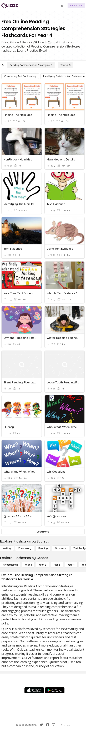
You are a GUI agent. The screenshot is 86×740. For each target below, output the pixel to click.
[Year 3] (56, 564)
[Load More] (43, 531)
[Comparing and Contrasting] (20, 76)
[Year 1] (28, 564)
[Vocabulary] (24, 548)
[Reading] (43, 548)
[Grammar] (60, 548)
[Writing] (7, 548)
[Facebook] (47, 725)
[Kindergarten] (10, 564)
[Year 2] (42, 564)
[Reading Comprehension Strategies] (31, 65)
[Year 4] (65, 65)
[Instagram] (53, 725)
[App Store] (34, 690)
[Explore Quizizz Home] (9, 5)
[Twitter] (41, 725)
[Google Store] (54, 690)
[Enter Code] (76, 5)
